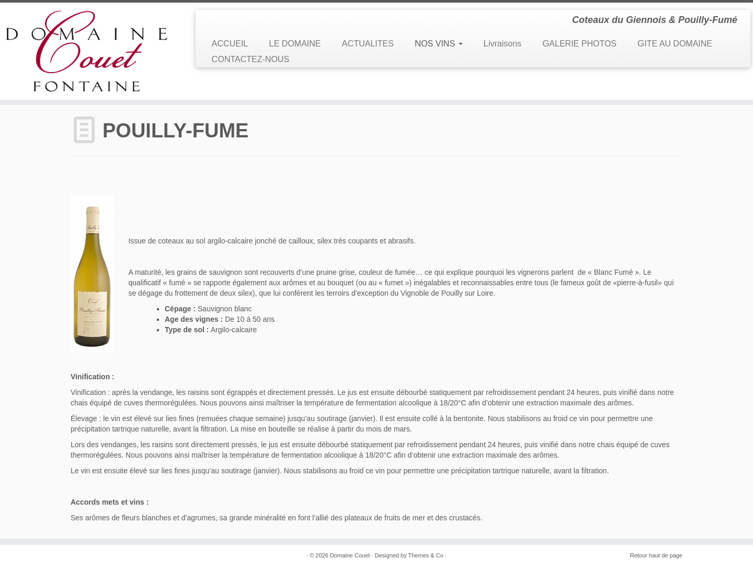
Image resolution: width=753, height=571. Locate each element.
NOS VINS (439, 44)
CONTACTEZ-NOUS (250, 59)
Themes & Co (425, 555)
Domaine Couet (350, 555)
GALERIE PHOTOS (579, 44)
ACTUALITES (368, 44)
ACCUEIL (229, 44)
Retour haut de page (656, 555)
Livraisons (503, 44)
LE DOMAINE (295, 44)
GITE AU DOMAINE (674, 44)
